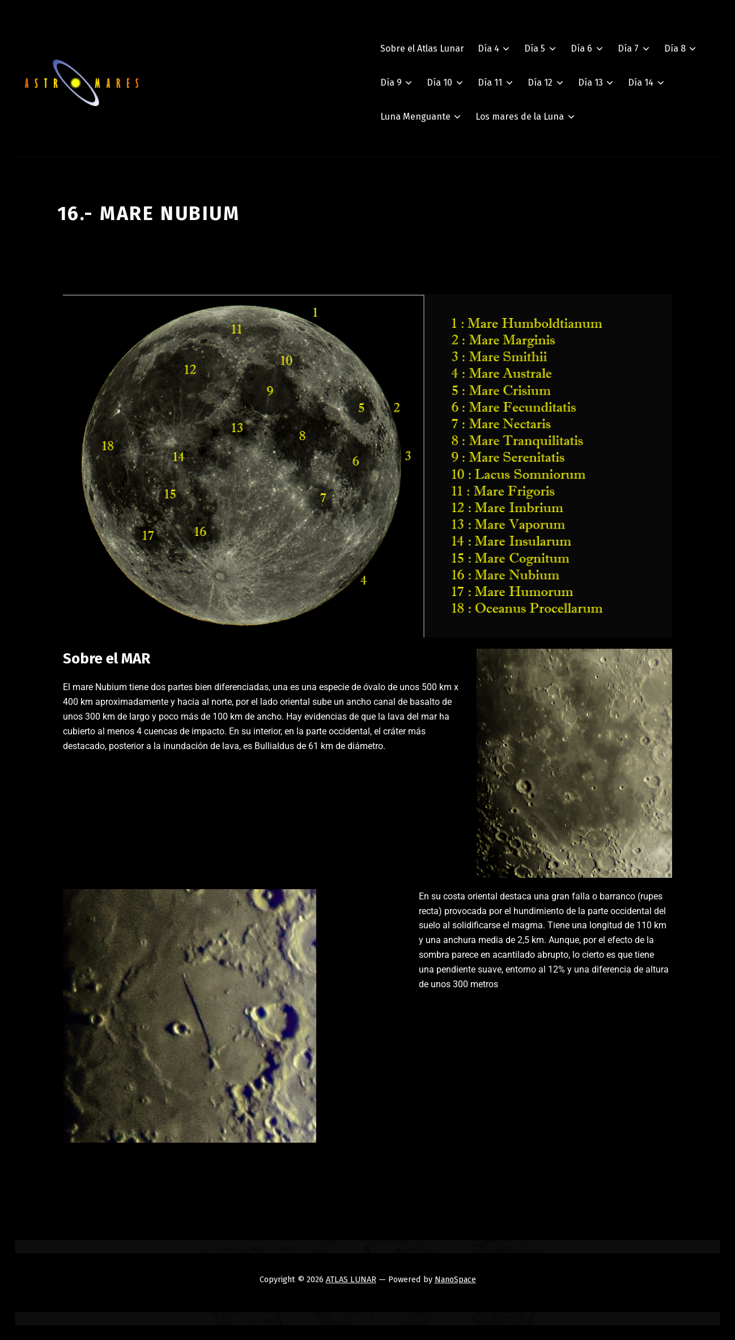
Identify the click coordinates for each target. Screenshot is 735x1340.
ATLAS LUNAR (351, 1279)
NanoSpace (455, 1279)
